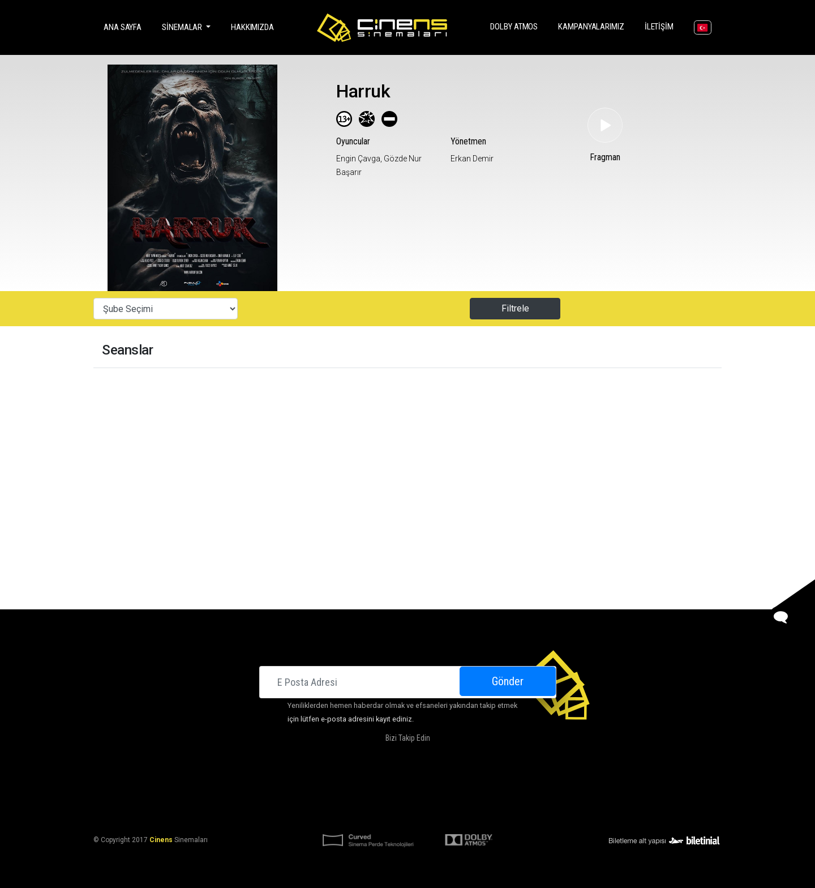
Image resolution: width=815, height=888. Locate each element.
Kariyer (532, 784)
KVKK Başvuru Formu (442, 812)
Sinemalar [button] (183, 27)
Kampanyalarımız (593, 26)
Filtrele (515, 308)
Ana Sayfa (125, 26)
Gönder (508, 681)
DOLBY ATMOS (516, 26)
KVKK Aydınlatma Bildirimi (352, 812)
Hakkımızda (252, 27)
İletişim (661, 26)
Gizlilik (498, 812)
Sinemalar (287, 784)
